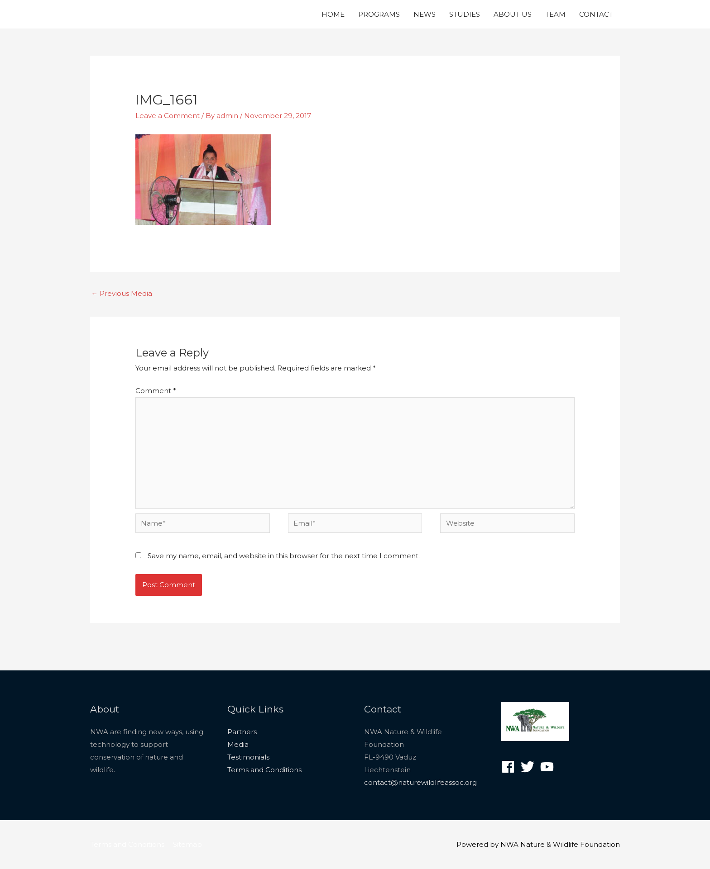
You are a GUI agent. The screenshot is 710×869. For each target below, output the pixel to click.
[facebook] (510, 767)
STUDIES (464, 14)
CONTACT (596, 14)
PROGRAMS (379, 14)
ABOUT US (513, 14)
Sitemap (187, 844)
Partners (242, 731)
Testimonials (248, 757)
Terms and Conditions (264, 769)
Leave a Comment (167, 115)
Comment (155, 390)
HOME (333, 14)
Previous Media (121, 293)
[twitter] (529, 767)
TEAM (555, 14)
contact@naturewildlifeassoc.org (420, 782)
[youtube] (549, 767)
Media (238, 744)
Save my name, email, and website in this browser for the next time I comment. (284, 555)
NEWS (424, 14)
